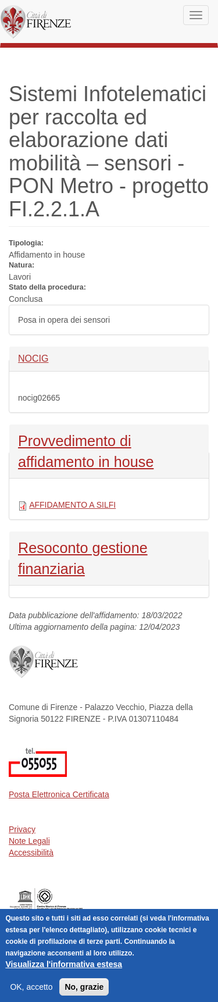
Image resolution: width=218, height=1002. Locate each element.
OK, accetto (31, 991)
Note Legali (29, 841)
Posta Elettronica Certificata (59, 794)
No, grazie (84, 991)
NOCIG (37, 357)
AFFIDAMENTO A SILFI (72, 504)
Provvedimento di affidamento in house (85, 450)
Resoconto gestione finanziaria (83, 557)
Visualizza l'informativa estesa (63, 969)
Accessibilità (31, 852)
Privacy (22, 829)
